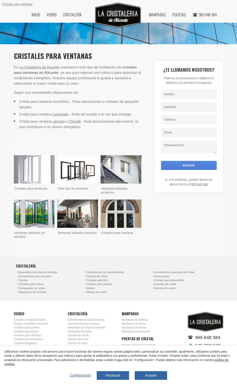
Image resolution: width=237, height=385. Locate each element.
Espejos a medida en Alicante (31, 323)
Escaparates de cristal (31, 288)
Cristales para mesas (31, 284)
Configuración (80, 375)
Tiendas (23, 280)
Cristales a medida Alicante (29, 319)
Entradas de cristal (164, 284)
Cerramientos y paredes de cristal (173, 272)
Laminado (61, 114)
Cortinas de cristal (97, 276)
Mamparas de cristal (79, 331)
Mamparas (157, 14)
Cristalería (72, 14)
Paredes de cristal (164, 288)
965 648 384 (199, 184)
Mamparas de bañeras (135, 319)
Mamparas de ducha (133, 323)
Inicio (36, 14)
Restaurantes (161, 276)
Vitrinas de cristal (96, 292)
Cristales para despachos (168, 280)
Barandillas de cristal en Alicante (37, 272)
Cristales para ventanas (27, 335)
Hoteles (90, 288)
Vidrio (52, 14)
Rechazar (113, 375)
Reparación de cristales (32, 292)
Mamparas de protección (136, 331)
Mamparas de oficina (134, 327)
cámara (59, 121)
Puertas (179, 14)
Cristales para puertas (99, 284)
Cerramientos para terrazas (34, 276)
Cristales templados (25, 343)
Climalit (75, 121)
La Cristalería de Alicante (39, 67)
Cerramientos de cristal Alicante (105, 272)
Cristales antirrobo (97, 280)
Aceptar (151, 375)
